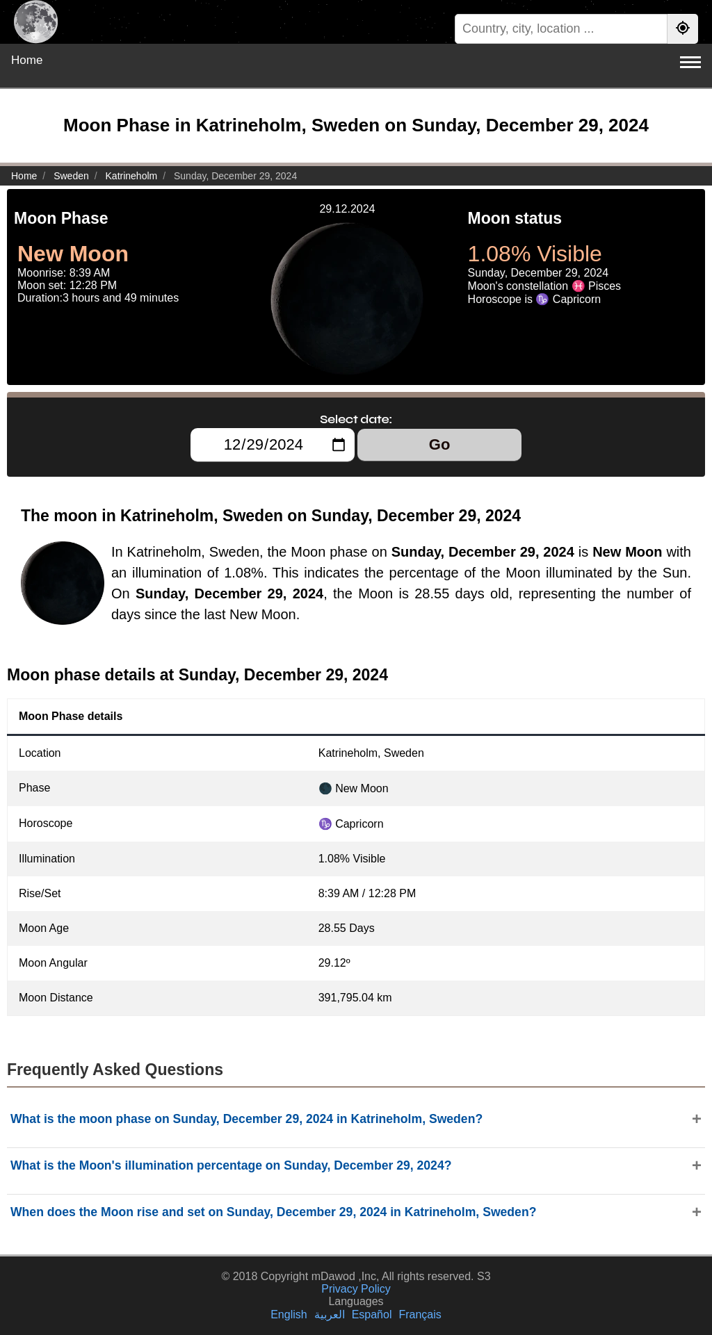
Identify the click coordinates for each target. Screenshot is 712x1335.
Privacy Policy (356, 1289)
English (288, 1314)
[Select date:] (273, 444)
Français (419, 1314)
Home (26, 60)
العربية (329, 1314)
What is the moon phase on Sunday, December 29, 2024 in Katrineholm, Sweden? (246, 1119)
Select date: (356, 419)
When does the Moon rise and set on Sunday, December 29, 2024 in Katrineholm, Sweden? (273, 1212)
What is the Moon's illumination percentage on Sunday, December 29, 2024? (230, 1165)
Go (440, 444)
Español (372, 1314)
